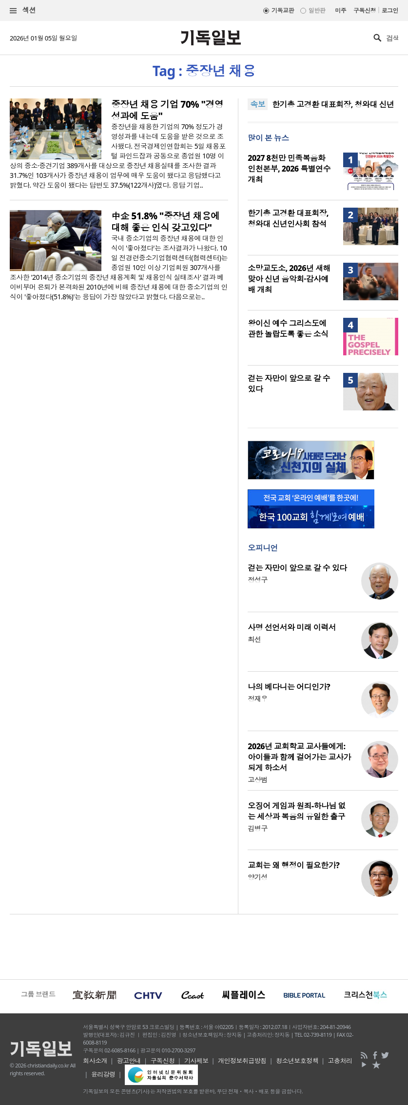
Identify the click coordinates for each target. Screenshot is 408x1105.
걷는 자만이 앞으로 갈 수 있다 (297, 567)
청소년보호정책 (297, 1060)
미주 (340, 10)
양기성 (257, 877)
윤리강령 (103, 1074)
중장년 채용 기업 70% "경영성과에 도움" (167, 110)
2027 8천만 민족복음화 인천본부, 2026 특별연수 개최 (289, 169)
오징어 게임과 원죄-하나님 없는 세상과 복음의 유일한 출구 (297, 811)
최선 (254, 639)
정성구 (257, 579)
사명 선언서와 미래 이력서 (292, 627)
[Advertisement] (204, 946)
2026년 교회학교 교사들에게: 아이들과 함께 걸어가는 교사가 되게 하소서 (299, 757)
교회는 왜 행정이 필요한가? (293, 865)
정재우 (257, 698)
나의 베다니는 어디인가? (289, 686)
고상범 (257, 779)
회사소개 (95, 1060)
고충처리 (340, 1060)
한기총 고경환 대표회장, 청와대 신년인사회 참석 (288, 218)
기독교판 (283, 10)
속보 (257, 104)
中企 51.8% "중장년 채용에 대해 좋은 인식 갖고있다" (165, 222)
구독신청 (364, 10)
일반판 (317, 10)
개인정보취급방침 (242, 1060)
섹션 (23, 10)
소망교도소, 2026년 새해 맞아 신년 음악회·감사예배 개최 (289, 279)
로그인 (390, 10)
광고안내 (129, 1060)
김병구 (257, 828)
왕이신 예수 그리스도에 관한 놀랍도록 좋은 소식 (288, 328)
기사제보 (196, 1060)
